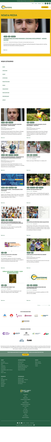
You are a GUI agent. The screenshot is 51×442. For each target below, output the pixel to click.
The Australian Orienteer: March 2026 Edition (38, 235)
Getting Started (21, 377)
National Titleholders (25, 432)
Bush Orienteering (21, 379)
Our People (3, 377)
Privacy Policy (32, 438)
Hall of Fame (25, 427)
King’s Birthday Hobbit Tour (8, 302)
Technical (2, 400)
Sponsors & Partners (4, 378)
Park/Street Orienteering (22, 382)
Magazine (39, 3)
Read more (5, 60)
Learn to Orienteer (25, 421)
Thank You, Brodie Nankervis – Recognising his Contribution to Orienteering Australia (12, 169)
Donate (25, 411)
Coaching (5, 46)
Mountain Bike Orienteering (23, 381)
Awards (25, 429)
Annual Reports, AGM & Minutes (6, 385)
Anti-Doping (20, 398)
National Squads (21, 396)
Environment (3, 383)
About (33, 3)
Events (36, 375)
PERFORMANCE (21, 391)
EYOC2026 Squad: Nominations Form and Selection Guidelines (36, 303)
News (9, 46)
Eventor (36, 379)
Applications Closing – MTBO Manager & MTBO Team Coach (12, 203)
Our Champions (25, 431)
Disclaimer (27, 438)
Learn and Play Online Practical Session (36, 269)
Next (49, 320)
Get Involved (25, 409)
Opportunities (25, 413)
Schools (25, 416)
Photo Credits (3, 387)
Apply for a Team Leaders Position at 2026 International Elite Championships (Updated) (12, 236)
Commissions (3, 382)
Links (2, 393)
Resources (3, 391)
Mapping (2, 401)
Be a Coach (25, 424)
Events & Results (38, 378)
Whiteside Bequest (26, 418)
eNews (43, 3)
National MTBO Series (22, 397)
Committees (3, 381)
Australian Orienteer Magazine (25, 414)
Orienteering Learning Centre (25, 419)
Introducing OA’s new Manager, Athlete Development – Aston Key (36, 136)
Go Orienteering (21, 375)
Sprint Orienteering (21, 383)
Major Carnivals (38, 377)
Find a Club (20, 378)
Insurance (2, 397)
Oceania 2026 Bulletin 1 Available (9, 269)
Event (28, 166)
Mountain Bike (11, 200)
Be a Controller (25, 426)
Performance (32, 133)
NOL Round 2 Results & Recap (33, 168)
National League (21, 393)
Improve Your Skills (21, 385)
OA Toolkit (3, 396)
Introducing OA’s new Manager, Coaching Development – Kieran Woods (25, 49)
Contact (36, 3)
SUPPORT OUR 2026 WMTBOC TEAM (34, 202)
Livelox (36, 381)
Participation (13, 46)
